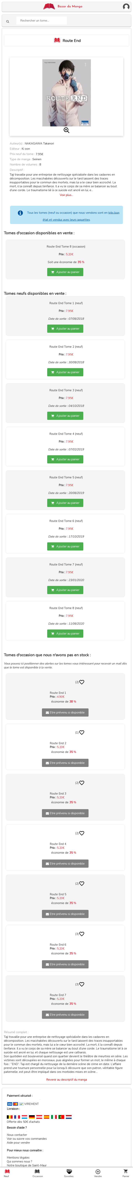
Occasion (37, 1176)
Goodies (68, 1176)
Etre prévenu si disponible (65, 712)
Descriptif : (17, 170)
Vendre (98, 1176)
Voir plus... (66, 195)
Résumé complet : (16, 1032)
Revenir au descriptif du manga (66, 1080)
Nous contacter (17, 1135)
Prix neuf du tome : (23, 154)
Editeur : (15, 149)
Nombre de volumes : (24, 164)
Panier (126, 1176)
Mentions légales (18, 1158)
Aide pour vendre (18, 1143)
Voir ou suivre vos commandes (27, 1139)
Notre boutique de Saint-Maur (27, 1165)
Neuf (6, 1176)
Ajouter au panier (65, 272)
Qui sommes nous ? (19, 1161)
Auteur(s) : (17, 143)
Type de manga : (21, 159)
